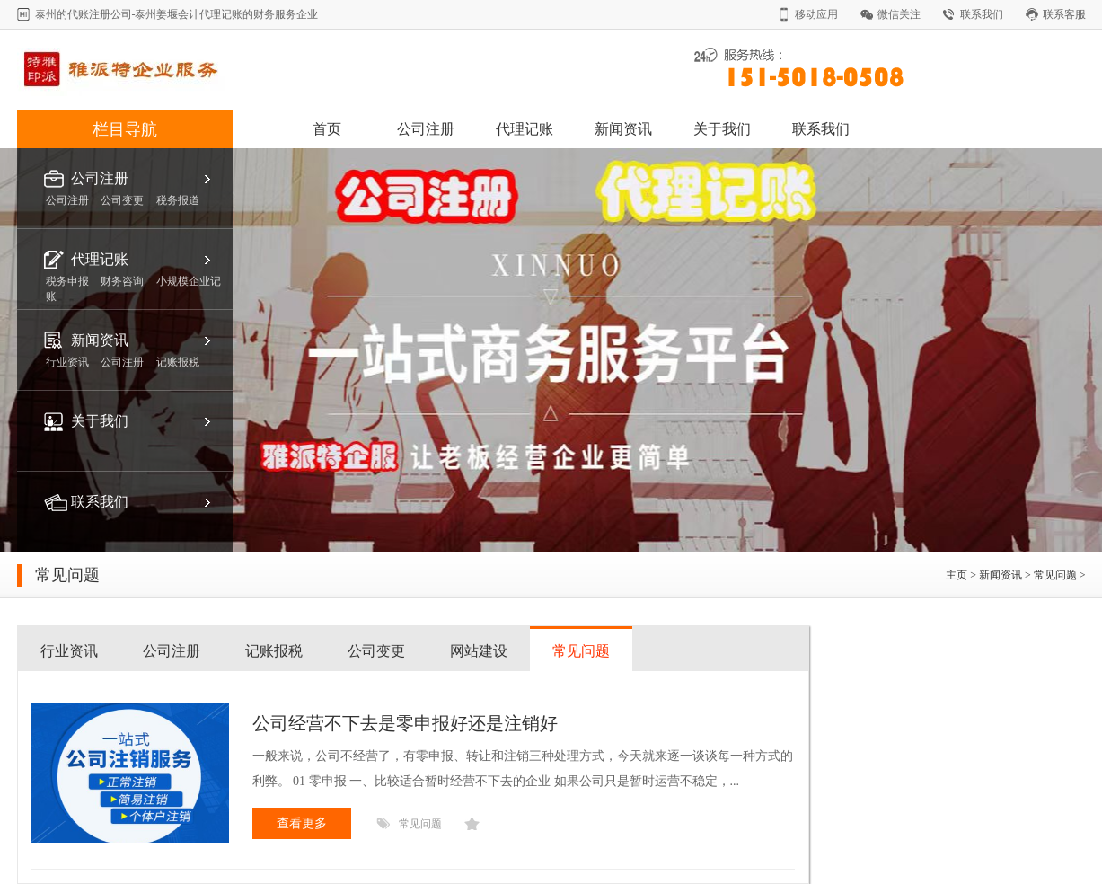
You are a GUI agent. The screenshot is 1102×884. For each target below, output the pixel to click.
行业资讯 (69, 651)
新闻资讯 (623, 129)
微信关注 (899, 14)
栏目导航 (125, 129)
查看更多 (302, 823)
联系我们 (981, 14)
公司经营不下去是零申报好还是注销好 (405, 723)
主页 (956, 575)
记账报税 (274, 651)
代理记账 (524, 129)
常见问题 (1055, 575)
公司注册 (425, 129)
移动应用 (816, 14)
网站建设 (478, 651)
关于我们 (722, 129)
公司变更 (376, 651)
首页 (327, 129)
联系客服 (1064, 14)
